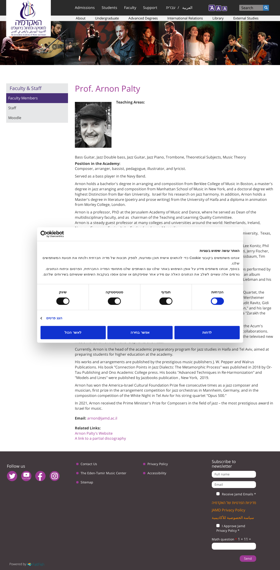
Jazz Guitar (136, 157)
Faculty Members (23, 98)
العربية (187, 7)
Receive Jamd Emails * (234, 494)
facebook (40, 476)
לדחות (207, 332)
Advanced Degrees (143, 18)
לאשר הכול (73, 332)
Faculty (130, 7)
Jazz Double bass (111, 157)
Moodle (14, 117)
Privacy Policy (157, 464)
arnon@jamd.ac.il (102, 418)
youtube (26, 476)
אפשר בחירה (139, 332)
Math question (224, 539)
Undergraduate (107, 18)
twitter (12, 476)
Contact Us (89, 464)
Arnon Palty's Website (94, 433)
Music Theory (234, 157)
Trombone (175, 157)
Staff (12, 107)
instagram (54, 476)
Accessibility (156, 473)
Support (150, 7)
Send (248, 558)
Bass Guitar (85, 157)
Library (218, 18)
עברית (170, 7)
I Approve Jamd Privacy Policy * (228, 528)
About (80, 18)
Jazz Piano (155, 157)
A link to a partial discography (100, 438)
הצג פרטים (54, 318)
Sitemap (87, 482)
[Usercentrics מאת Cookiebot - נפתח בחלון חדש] (61, 234)
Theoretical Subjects (203, 157)
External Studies (245, 18)
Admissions (85, 7)
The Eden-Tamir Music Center (103, 473)
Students (109, 7)
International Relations (185, 18)
